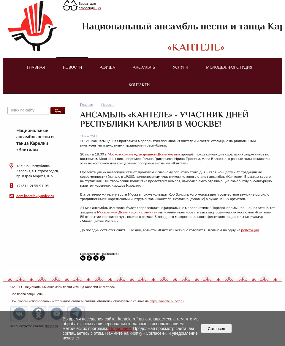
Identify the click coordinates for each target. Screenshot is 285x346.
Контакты (139, 84)
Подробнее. (120, 328)
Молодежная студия (229, 67)
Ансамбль (144, 67)
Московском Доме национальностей (127, 212)
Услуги (180, 67)
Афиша (107, 67)
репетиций (250, 230)
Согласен (216, 328)
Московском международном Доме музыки (143, 154)
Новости (72, 67)
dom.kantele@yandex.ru (35, 196)
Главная (36, 67)
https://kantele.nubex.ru (166, 301)
